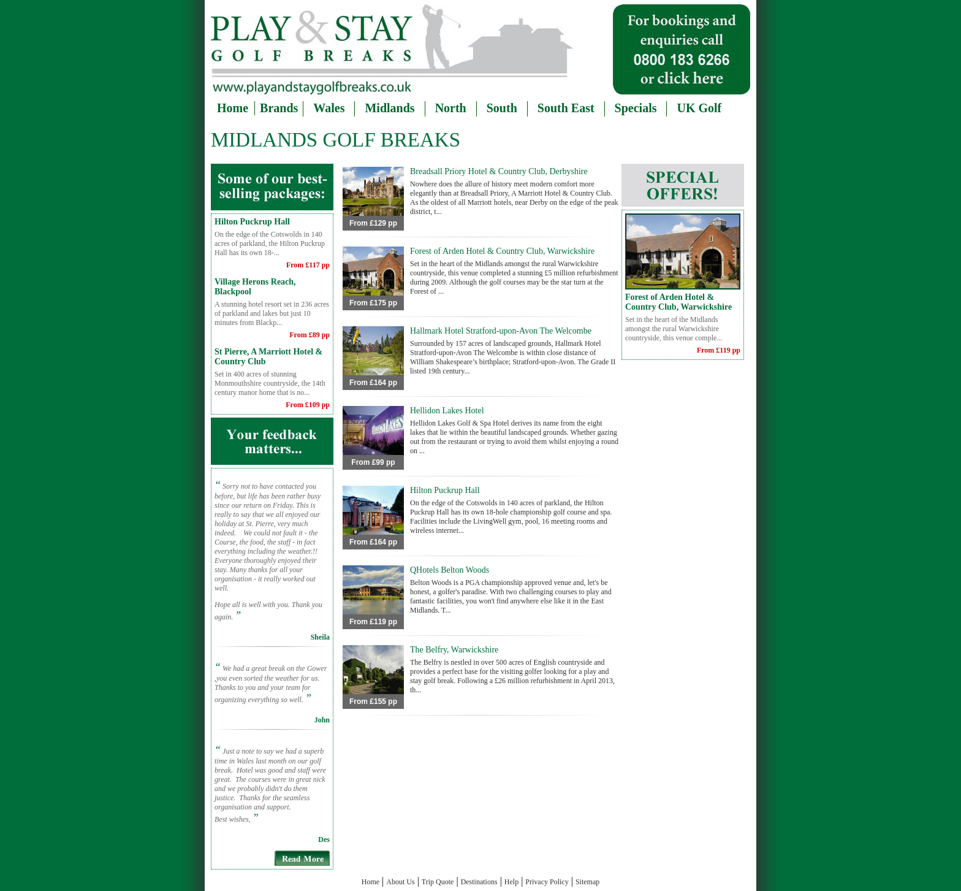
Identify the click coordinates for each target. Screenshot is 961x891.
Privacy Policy (546, 882)
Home (232, 107)
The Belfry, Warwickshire (454, 649)
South (502, 108)
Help (511, 882)
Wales (328, 108)
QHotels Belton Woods (449, 570)
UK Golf (699, 108)
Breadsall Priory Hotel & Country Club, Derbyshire (499, 171)
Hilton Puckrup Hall (252, 221)
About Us (400, 882)
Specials (636, 108)
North (450, 108)
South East (565, 108)
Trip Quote (438, 882)
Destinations (479, 882)
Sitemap (587, 882)
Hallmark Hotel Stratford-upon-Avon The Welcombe (500, 330)
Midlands (389, 108)
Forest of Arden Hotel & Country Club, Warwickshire (502, 251)
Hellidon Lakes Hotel (447, 410)
